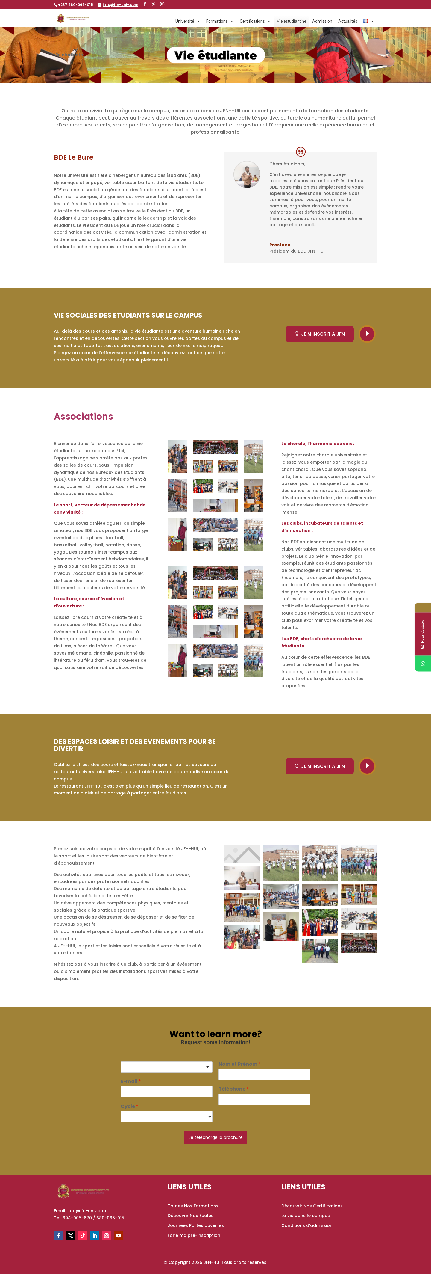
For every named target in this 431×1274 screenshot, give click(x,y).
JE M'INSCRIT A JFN (320, 334)
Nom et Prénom (239, 1064)
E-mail (131, 1082)
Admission (322, 21)
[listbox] (167, 1067)
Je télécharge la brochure (216, 1137)
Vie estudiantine (291, 21)
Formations (220, 21)
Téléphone (233, 1089)
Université (187, 21)
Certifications (255, 21)
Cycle (129, 1106)
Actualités (347, 21)
